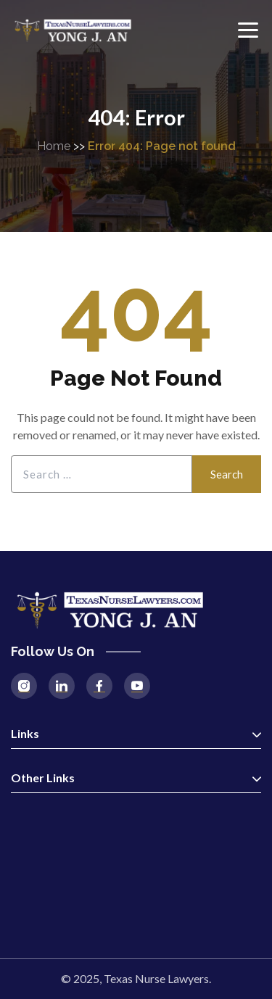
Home (53, 146)
